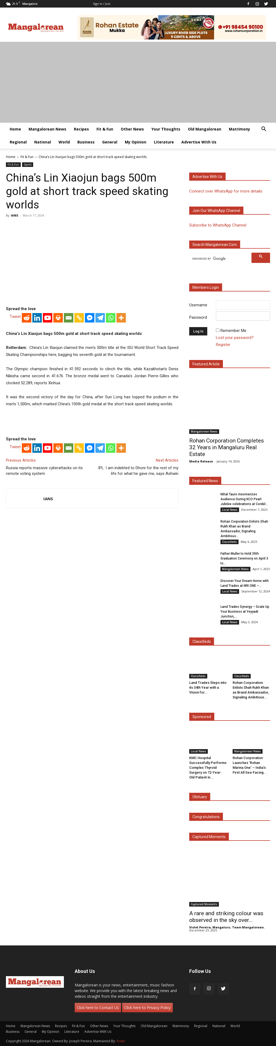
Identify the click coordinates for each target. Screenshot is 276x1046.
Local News (229, 510)
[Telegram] (100, 318)
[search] (221, 258)
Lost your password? (235, 337)
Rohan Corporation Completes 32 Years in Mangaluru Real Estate (226, 447)
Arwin (120, 1041)
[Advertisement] (138, 82)
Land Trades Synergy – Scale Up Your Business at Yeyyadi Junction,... (244, 611)
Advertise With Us (198, 142)
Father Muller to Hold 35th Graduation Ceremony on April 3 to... (244, 558)
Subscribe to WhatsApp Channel (217, 225)
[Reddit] (26, 318)
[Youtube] (47, 318)
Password (198, 317)
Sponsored (201, 717)
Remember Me (233, 330)
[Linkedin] (37, 318)
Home (15, 129)
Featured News (205, 481)
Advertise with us (207, 176)
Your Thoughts (165, 129)
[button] (263, 129)
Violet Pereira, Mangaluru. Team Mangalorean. (227, 927)
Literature (164, 142)
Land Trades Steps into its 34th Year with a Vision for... (207, 687)
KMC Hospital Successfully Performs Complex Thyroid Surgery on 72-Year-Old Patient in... (207, 767)
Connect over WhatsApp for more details (225, 191)
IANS (14, 215)
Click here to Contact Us (98, 1007)
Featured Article (206, 364)
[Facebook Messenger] (89, 318)
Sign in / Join (102, 4)
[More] (121, 318)
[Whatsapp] (110, 318)
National (42, 142)
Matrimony (239, 129)
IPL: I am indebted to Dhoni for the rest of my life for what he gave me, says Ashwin (138, 470)
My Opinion (135, 142)
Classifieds (229, 542)
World (64, 142)
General (109, 142)
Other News (132, 129)
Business (86, 142)
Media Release (201, 461)
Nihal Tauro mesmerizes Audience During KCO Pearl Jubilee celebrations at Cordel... (244, 499)
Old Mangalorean (204, 129)
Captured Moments (209, 837)
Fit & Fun (104, 129)
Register (223, 344)
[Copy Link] (79, 318)
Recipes (81, 129)
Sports (28, 164)
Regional (18, 142)
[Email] (68, 318)
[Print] (58, 318)
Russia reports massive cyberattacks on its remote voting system (44, 470)
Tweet (15, 316)
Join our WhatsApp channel (216, 210)
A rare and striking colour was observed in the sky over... (226, 916)
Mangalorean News (47, 129)
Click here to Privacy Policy (147, 1007)
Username (198, 305)
